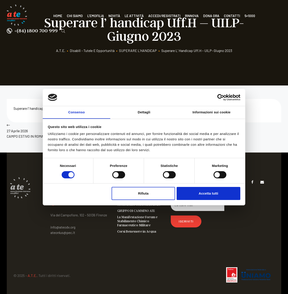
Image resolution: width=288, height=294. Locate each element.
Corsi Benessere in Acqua (136, 231)
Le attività (134, 16)
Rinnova (192, 16)
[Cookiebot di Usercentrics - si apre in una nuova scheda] (220, 97)
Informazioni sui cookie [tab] (212, 112)
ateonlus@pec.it (62, 232)
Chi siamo (75, 16)
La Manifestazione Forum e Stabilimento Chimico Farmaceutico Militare (137, 221)
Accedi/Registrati (164, 16)
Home (57, 16)
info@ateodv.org (62, 227)
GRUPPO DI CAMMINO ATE (136, 211)
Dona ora (211, 16)
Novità (114, 16)
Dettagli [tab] (144, 112)
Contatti (232, 16)
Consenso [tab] (76, 112)
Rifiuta (143, 193)
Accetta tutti (208, 193)
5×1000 (250, 16)
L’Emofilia (95, 16)
